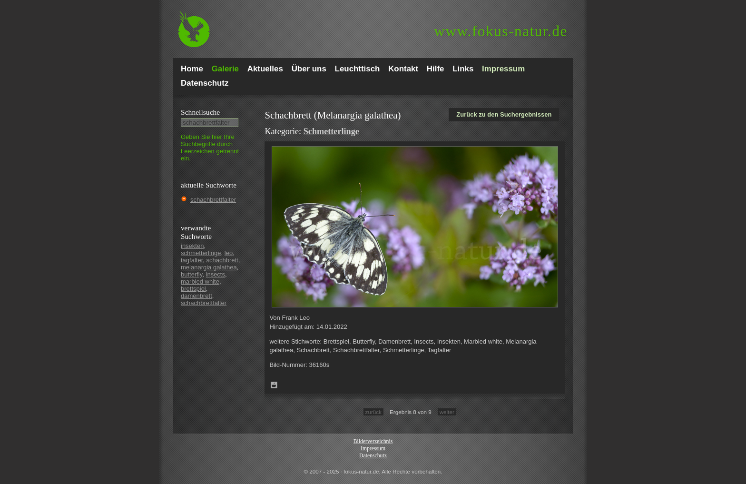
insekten (192, 245)
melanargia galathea (209, 267)
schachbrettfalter (213, 199)
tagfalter (192, 260)
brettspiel (193, 288)
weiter (447, 412)
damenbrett (196, 295)
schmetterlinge (201, 253)
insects (215, 274)
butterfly (191, 274)
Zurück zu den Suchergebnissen (503, 114)
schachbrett (222, 260)
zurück (373, 412)
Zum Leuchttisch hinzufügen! (274, 385)
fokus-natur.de (501, 31)
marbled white (200, 281)
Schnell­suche (200, 112)
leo (229, 253)
